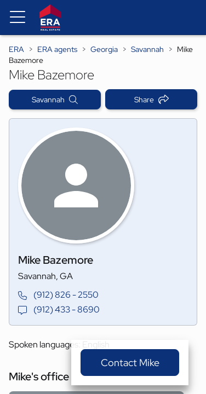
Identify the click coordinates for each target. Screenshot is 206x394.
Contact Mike (130, 362)
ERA (16, 49)
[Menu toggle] (17, 17)
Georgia (104, 49)
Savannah (147, 49)
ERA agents (57, 49)
